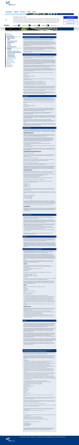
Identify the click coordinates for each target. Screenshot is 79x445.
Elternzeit (9, 45)
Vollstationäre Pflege (26, 127)
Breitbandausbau (10, 65)
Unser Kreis (9, 63)
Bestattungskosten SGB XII (12, 41)
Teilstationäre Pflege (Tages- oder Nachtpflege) (31, 54)
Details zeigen (53, 10)
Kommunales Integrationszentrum (13, 51)
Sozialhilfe (25, 236)
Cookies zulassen (70, 2)
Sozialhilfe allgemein (11, 56)
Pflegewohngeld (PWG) (27, 214)
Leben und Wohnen (10, 60)
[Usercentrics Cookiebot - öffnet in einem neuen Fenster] (6, 10)
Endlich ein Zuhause (11, 38)
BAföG (8, 39)
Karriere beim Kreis (63, 19)
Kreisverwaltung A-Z (63, 15)
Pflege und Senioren (11, 53)
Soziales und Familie (10, 36)
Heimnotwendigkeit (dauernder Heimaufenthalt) (31, 37)
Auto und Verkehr (10, 35)
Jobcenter (9, 49)
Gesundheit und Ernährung (11, 58)
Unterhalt (24, 320)
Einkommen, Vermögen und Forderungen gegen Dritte (32, 249)
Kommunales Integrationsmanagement (14, 52)
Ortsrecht (61, 18)
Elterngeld (9, 43)
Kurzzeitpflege (25, 96)
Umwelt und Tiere (10, 59)
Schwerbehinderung (11, 55)
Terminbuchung (9, 66)
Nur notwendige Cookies (70, 8)
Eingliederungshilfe (11, 42)
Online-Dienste (9, 33)
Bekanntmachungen (63, 16)
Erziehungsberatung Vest (12, 46)
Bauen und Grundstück (11, 62)
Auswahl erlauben (70, 5)
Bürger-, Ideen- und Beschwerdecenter (63, 22)
